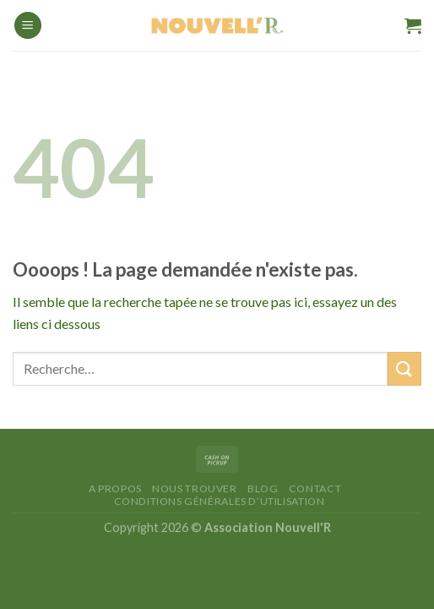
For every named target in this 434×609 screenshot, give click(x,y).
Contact (315, 488)
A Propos (115, 488)
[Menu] (27, 26)
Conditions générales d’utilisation (219, 501)
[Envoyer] (404, 368)
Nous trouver (194, 488)
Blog (262, 488)
